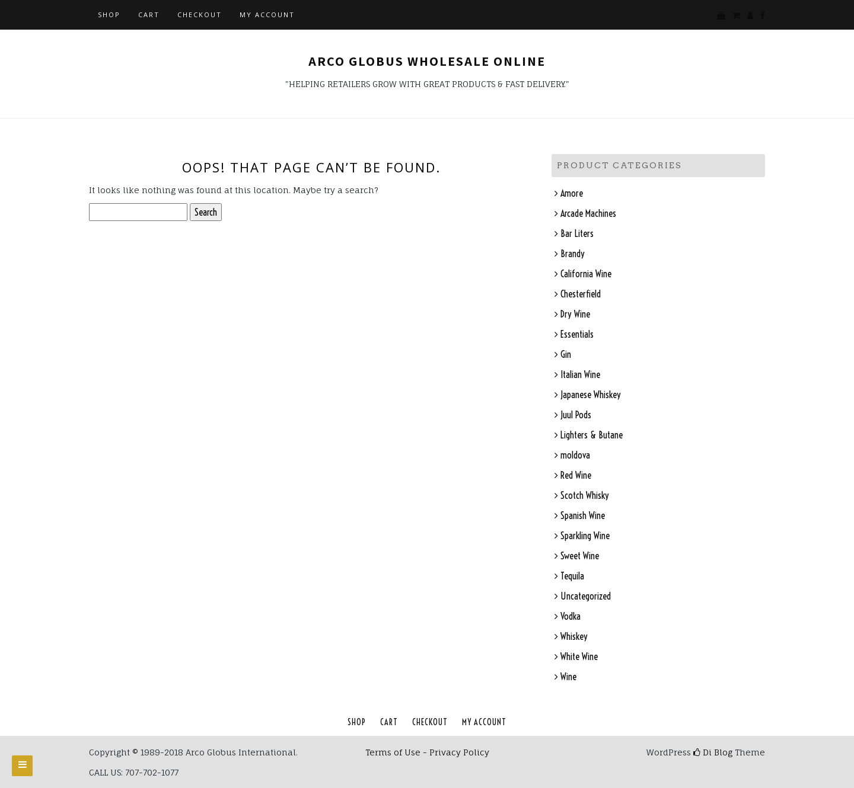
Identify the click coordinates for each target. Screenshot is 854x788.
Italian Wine (580, 374)
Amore (571, 193)
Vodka (570, 616)
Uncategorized (585, 596)
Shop (109, 14)
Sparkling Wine (585, 536)
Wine (568, 677)
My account (267, 14)
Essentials (577, 334)
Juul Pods (575, 415)
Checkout (199, 14)
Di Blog (712, 752)
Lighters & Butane (591, 435)
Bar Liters (577, 233)
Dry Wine (575, 314)
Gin (565, 354)
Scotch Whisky (584, 495)
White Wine (579, 656)
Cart (149, 14)
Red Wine (575, 475)
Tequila (572, 576)
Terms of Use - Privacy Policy (427, 752)
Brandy (572, 254)
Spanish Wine (582, 515)
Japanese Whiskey (590, 395)
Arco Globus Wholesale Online (427, 61)
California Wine (585, 274)
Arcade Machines (588, 213)
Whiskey (574, 636)
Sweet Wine (579, 556)
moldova (575, 455)
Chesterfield (580, 294)
